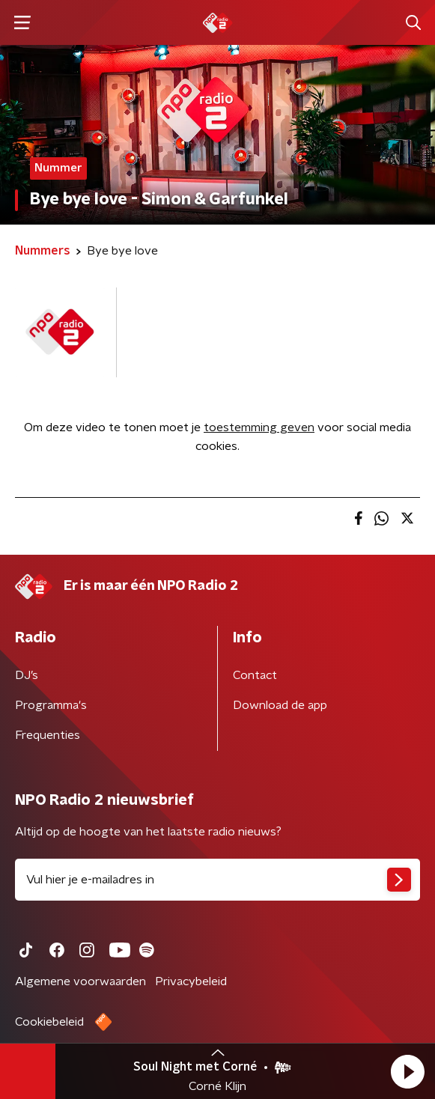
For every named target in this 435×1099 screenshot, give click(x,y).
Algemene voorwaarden (80, 981)
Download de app (280, 705)
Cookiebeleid (49, 1022)
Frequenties (47, 735)
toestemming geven (259, 427)
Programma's (51, 705)
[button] (407, 1071)
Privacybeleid (191, 981)
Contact (255, 675)
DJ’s (26, 675)
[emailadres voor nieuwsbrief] (217, 880)
